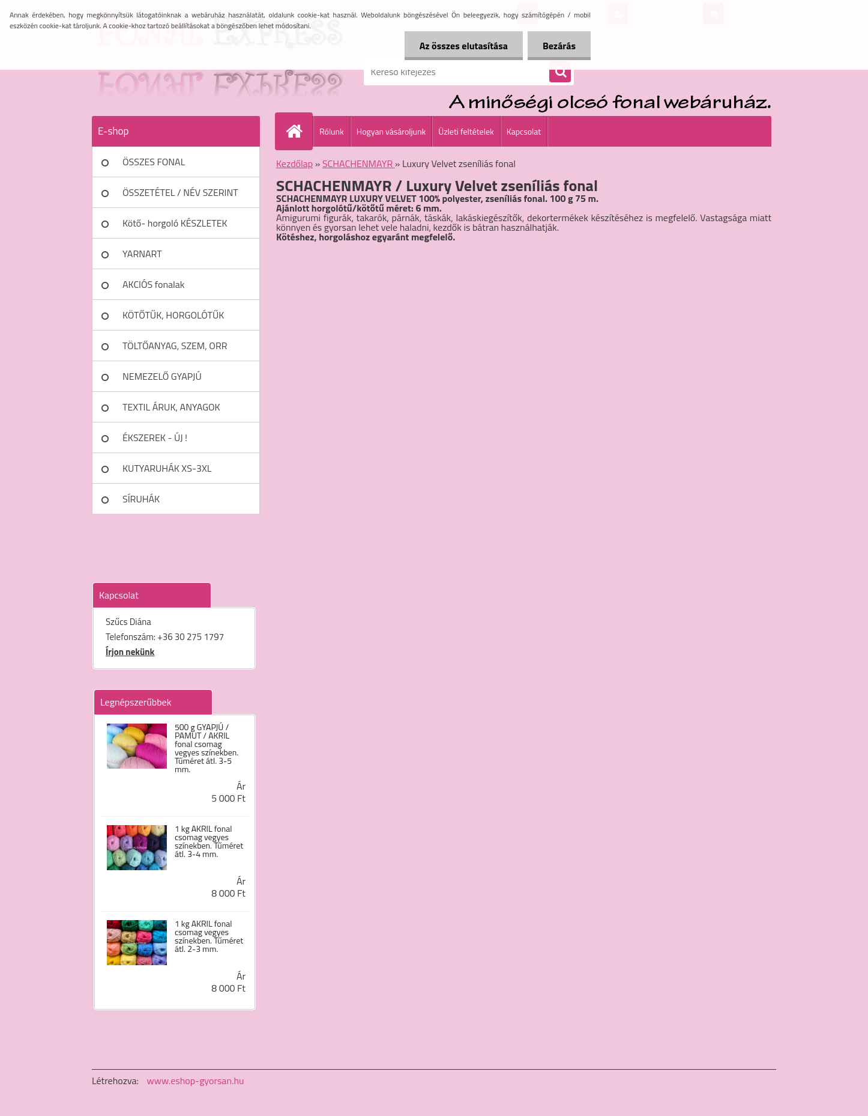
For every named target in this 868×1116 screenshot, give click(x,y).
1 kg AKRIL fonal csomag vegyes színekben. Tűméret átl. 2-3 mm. (209, 936)
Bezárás (559, 45)
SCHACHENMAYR (358, 163)
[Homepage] (299, 131)
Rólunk (331, 131)
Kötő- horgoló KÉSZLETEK (175, 223)
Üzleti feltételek (465, 131)
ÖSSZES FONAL (153, 161)
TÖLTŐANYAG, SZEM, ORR (175, 345)
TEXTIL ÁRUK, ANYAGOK (171, 407)
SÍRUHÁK (141, 499)
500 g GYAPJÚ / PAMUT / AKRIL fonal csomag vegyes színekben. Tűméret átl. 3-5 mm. (206, 748)
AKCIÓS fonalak (153, 284)
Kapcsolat (524, 131)
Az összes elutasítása (464, 45)
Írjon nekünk (130, 652)
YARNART (142, 253)
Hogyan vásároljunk (391, 131)
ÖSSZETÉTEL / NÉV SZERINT (180, 192)
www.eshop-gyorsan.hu (195, 1080)
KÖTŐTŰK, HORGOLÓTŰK (173, 315)
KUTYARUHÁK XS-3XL (166, 468)
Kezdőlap (294, 163)
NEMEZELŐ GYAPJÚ (162, 376)
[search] (560, 72)
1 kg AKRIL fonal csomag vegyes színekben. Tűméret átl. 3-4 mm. (209, 841)
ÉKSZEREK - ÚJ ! (154, 437)
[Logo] (174, 71)
